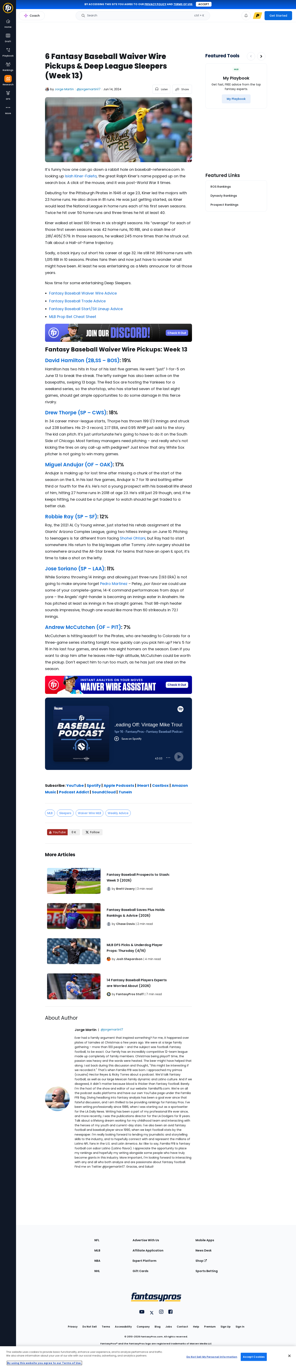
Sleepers (65, 813)
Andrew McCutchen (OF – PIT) (83, 627)
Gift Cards (140, 1271)
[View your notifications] (246, 15)
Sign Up (226, 1326)
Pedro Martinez (113, 583)
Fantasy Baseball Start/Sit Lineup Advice (86, 308)
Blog (158, 1326)
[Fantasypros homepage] (8, 10)
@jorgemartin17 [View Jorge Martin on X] (89, 89)
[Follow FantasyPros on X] (92, 832)
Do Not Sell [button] (89, 1326)
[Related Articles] (118, 925)
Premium (210, 1326)
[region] (148, 1356)
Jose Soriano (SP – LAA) (74, 568)
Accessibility (123, 1326)
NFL (96, 1240)
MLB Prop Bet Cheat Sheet (72, 316)
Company (143, 1326)
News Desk (203, 1250)
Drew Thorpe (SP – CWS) (75, 412)
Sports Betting (206, 1271)
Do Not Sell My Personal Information (211, 1356)
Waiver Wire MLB (89, 813)
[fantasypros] (118, 739)
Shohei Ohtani (132, 538)
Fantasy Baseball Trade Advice (77, 301)
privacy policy (155, 4)
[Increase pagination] (261, 56)
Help (196, 1326)
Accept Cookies (254, 1356)
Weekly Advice (118, 813)
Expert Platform (144, 1261)
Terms (106, 1326)
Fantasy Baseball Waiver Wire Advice (83, 293)
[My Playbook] (236, 98)
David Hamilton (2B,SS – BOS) (82, 360)
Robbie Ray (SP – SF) (71, 516)
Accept (203, 4)
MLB (50, 813)
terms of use (182, 4)
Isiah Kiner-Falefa (81, 176)
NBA (97, 1261)
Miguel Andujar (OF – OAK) (79, 464)
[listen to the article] (161, 89)
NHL (97, 1271)
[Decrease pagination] (251, 56)
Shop (201, 1261)
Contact (182, 1326)
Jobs (168, 1326)
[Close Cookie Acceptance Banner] (289, 1355)
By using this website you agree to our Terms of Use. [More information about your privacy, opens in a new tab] (44, 1363)
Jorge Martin (64, 89)
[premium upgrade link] (257, 15)
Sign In (240, 1326)
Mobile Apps (204, 1240)
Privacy (72, 1326)
